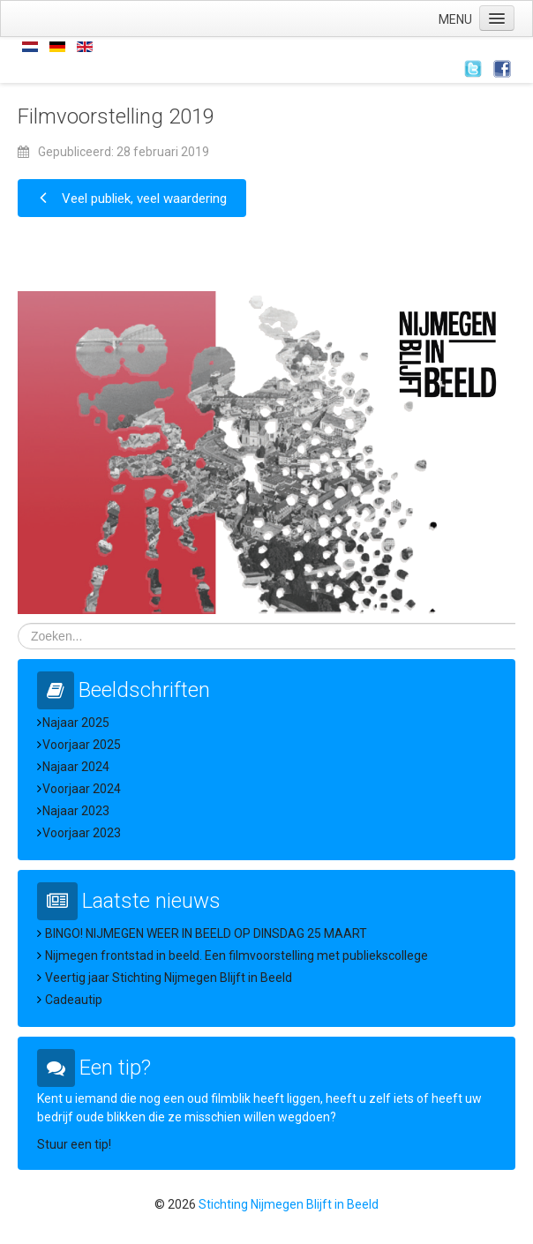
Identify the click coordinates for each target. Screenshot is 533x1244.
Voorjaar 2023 (81, 833)
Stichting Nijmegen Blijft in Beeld (289, 1204)
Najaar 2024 (75, 767)
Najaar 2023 (75, 811)
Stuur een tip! (74, 1144)
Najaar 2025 (75, 723)
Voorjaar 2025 (81, 745)
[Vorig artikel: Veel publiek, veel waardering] (132, 198)
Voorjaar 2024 (81, 789)
